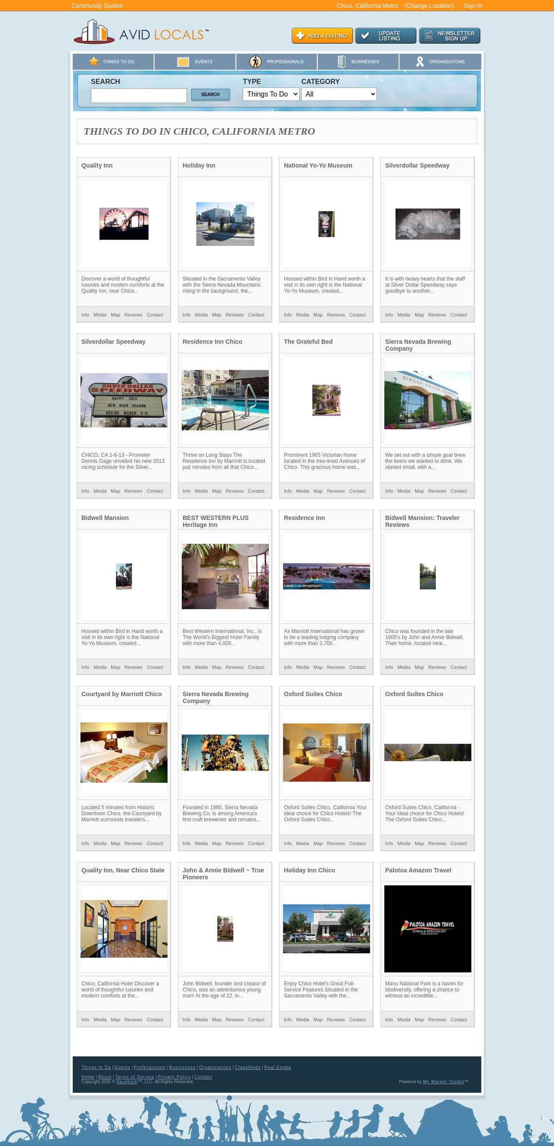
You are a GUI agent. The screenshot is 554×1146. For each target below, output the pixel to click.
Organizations (215, 1067)
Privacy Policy (174, 1077)
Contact (155, 314)
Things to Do (96, 1067)
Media (99, 314)
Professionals (150, 1067)
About (105, 1077)
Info (85, 314)
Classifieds (248, 1067)
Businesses (182, 1067)
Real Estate (277, 1067)
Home (88, 1077)
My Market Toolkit (443, 1081)
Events (123, 1067)
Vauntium (127, 1081)
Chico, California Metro (367, 5)
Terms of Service (134, 1077)
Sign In (473, 5)
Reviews (133, 314)
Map (115, 314)
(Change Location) (429, 5)
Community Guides (97, 5)
